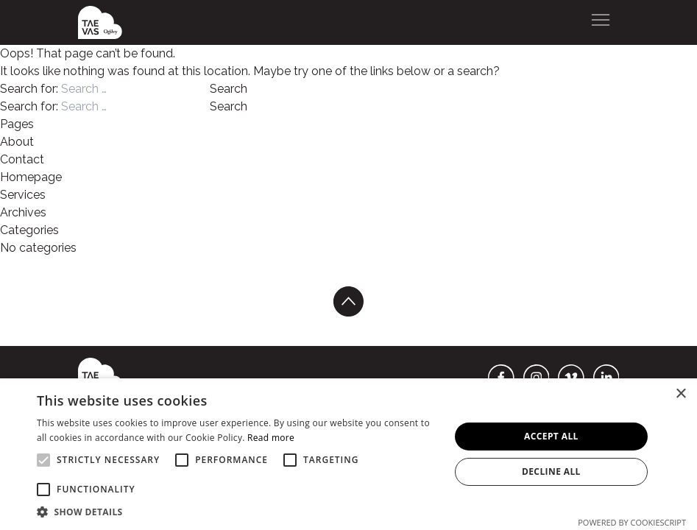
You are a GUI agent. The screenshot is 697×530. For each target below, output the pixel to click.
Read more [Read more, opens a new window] (270, 437)
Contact (22, 159)
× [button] (680, 394)
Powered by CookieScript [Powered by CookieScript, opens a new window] (632, 522)
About (17, 142)
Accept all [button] (551, 436)
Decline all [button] (551, 471)
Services (23, 195)
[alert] (348, 454)
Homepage (31, 177)
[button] (237, 511)
